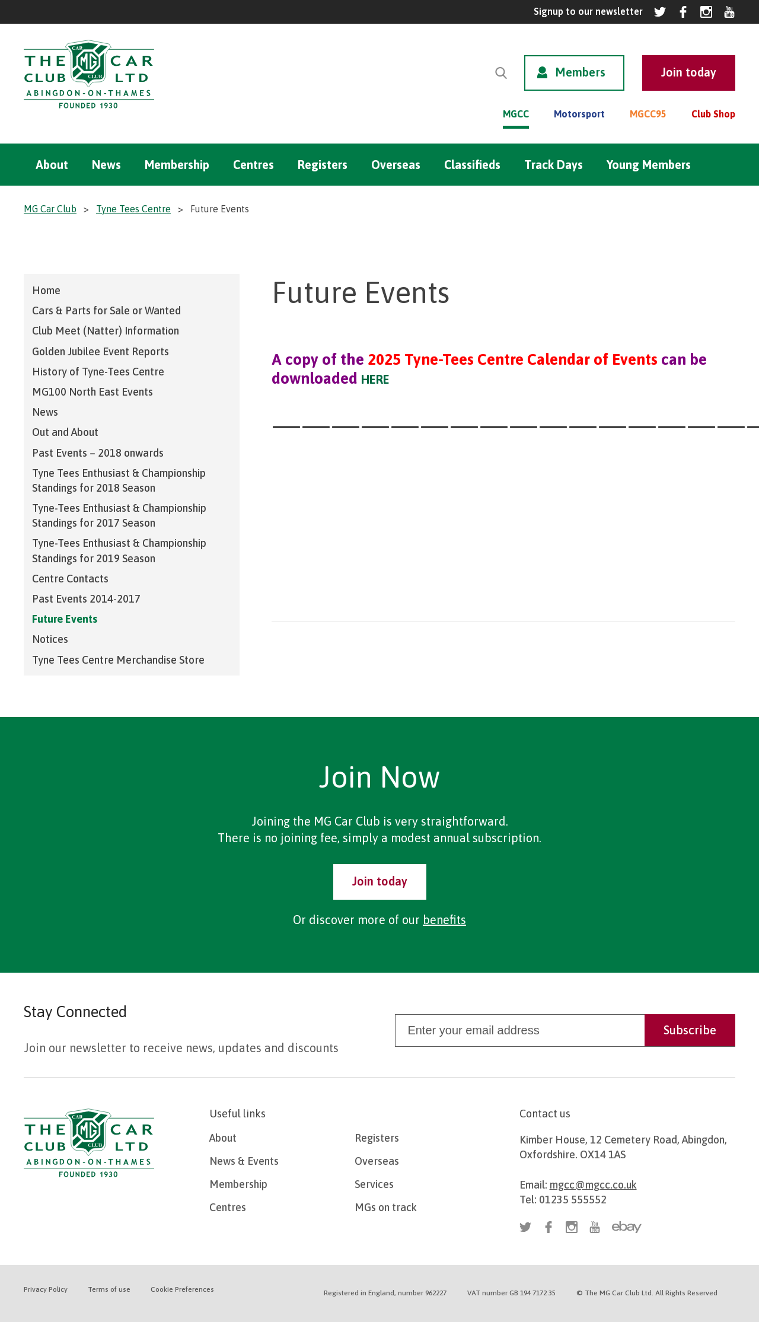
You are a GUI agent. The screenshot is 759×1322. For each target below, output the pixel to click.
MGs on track (386, 1207)
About (52, 164)
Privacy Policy (46, 1289)
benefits (444, 919)
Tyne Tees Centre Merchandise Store (118, 660)
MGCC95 (648, 114)
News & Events (244, 1161)
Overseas (395, 164)
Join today (379, 881)
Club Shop (713, 114)
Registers (322, 164)
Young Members (649, 164)
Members (580, 72)
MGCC (516, 114)
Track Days (553, 164)
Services (374, 1184)
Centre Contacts (70, 578)
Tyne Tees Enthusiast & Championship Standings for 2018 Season (119, 480)
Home (46, 290)
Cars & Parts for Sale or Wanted (106, 310)
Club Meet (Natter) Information (105, 330)
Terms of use (109, 1289)
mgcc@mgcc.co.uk (593, 1184)
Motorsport (579, 114)
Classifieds (472, 164)
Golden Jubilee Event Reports (100, 351)
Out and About (65, 432)
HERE (375, 379)
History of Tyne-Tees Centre (98, 371)
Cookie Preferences (182, 1289)
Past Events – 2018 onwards (98, 453)
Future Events (64, 619)
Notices (50, 639)
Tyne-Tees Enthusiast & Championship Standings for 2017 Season (119, 515)
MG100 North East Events (92, 392)
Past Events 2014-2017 (86, 598)
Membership (177, 164)
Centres (253, 164)
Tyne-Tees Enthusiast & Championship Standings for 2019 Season (119, 550)
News (106, 164)
